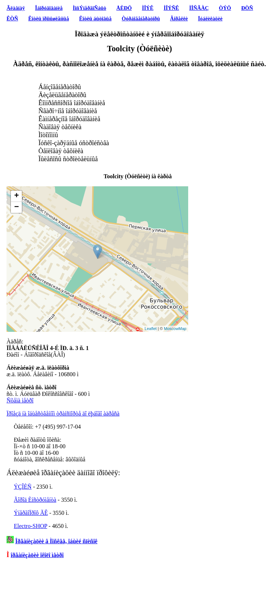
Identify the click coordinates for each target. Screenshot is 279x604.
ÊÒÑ (12, 18)
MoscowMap (175, 328)
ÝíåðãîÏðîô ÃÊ (31, 513)
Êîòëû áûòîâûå (95, 18)
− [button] (16, 207)
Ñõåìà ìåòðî (20, 400)
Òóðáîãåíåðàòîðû (141, 18)
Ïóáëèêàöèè (210, 18)
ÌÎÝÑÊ (171, 8)
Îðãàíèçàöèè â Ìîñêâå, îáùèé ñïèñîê (56, 541)
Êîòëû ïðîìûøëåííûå (48, 18)
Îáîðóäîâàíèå (49, 8)
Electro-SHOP (30, 526)
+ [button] (16, 196)
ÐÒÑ (247, 8)
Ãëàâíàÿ (16, 8)
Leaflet (151, 328)
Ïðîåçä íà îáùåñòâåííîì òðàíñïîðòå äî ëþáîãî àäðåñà (63, 413)
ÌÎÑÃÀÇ (199, 8)
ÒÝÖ (225, 8)
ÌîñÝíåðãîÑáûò (89, 8)
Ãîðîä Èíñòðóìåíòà (35, 500)
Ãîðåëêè (179, 18)
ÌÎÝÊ (148, 8)
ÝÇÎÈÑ (23, 487)
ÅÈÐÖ (124, 8)
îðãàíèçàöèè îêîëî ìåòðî (37, 555)
